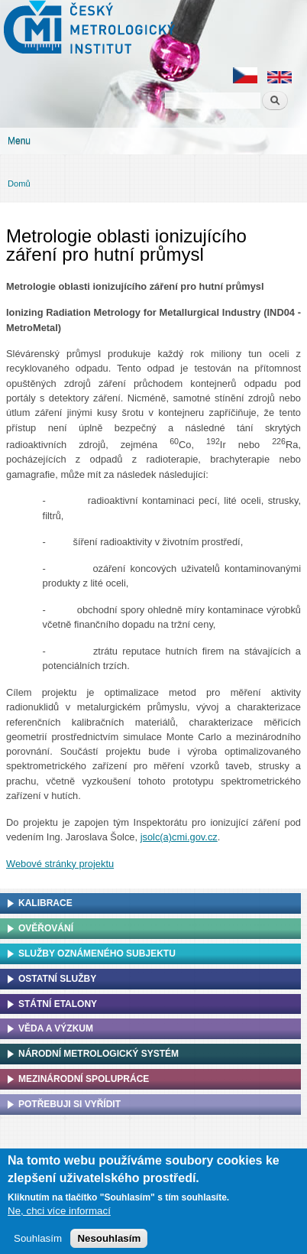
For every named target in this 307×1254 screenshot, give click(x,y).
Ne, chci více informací (59, 1215)
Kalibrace (45, 903)
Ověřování (45, 928)
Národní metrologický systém (98, 1053)
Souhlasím (38, 1242)
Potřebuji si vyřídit (69, 1104)
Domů (19, 183)
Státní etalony (57, 1004)
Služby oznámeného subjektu (97, 953)
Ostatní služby (57, 978)
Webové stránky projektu (60, 863)
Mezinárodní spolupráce (83, 1079)
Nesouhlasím (109, 1242)
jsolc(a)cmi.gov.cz (179, 837)
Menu (19, 140)
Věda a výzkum (55, 1028)
